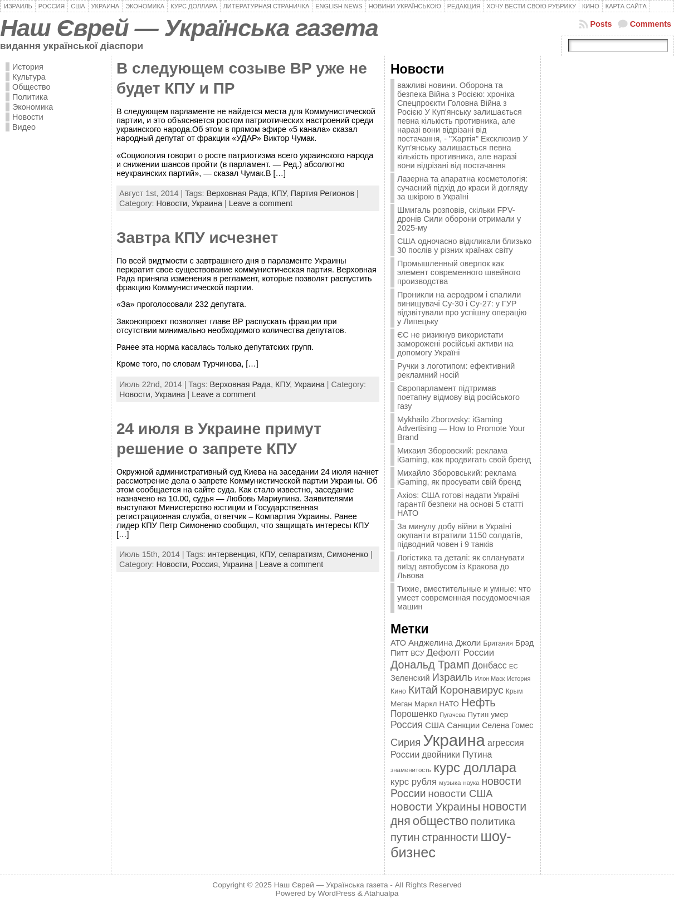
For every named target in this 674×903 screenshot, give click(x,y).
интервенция (232, 554)
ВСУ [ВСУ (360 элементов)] (417, 653)
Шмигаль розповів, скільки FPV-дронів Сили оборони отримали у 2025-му (459, 219)
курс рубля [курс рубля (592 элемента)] (413, 782)
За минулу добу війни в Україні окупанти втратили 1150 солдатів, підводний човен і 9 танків (460, 535)
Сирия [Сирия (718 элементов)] (405, 742)
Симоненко (347, 554)
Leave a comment (260, 203)
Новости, (174, 203)
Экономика (32, 106)
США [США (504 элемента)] (435, 725)
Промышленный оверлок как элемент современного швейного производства (459, 272)
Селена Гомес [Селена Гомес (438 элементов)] (507, 725)
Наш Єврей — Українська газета (189, 27)
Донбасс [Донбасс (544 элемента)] (489, 665)
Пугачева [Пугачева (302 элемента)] (452, 714)
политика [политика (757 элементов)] (493, 821)
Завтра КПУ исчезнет (197, 237)
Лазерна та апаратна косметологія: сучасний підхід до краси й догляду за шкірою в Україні (462, 187)
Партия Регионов (322, 193)
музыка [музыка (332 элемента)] (450, 782)
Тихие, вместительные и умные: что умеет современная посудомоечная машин (464, 597)
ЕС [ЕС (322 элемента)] (513, 666)
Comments (650, 23)
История (27, 66)
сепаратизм (301, 554)
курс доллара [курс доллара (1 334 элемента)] (474, 767)
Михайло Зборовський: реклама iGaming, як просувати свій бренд (459, 477)
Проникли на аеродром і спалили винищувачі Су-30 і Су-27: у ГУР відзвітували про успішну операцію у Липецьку (461, 308)
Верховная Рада (236, 193)
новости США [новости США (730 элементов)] (460, 793)
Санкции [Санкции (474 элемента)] (463, 725)
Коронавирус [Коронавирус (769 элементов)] (472, 690)
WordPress (336, 893)
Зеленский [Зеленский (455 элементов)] (410, 677)
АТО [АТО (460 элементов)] (398, 642)
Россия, (207, 564)
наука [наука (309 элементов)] (471, 782)
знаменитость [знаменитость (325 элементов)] (410, 770)
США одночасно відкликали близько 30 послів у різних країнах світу (464, 246)
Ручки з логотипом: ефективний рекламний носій (456, 370)
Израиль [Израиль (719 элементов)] (452, 677)
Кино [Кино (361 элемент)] (398, 691)
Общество (31, 86)
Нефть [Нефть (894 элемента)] (478, 702)
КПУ (279, 193)
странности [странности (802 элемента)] (450, 837)
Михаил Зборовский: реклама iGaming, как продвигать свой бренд (464, 455)
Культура (29, 76)
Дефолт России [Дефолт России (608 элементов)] (461, 652)
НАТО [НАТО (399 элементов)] (449, 704)
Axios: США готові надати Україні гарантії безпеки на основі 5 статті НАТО (460, 504)
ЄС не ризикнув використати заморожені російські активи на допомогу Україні (455, 343)
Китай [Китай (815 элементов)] (423, 690)
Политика (30, 96)
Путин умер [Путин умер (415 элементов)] (487, 714)
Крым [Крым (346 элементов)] (514, 691)
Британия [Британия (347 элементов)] (497, 643)
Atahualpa (381, 893)
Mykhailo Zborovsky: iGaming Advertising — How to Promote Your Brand (461, 428)
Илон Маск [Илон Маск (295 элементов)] (490, 678)
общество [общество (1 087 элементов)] (440, 821)
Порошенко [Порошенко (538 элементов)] (413, 714)
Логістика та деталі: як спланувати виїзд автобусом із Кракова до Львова (461, 566)
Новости (27, 117)
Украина (207, 203)
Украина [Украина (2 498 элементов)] (454, 740)
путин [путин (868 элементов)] (404, 837)
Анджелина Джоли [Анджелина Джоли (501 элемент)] (444, 642)
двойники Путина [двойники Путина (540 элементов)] (457, 754)
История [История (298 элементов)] (518, 678)
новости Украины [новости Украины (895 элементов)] (435, 807)
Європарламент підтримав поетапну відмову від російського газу (458, 397)
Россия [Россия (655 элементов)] (406, 724)
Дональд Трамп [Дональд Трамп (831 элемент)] (430, 664)
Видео (24, 127)
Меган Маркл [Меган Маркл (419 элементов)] (413, 704)
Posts (601, 23)
